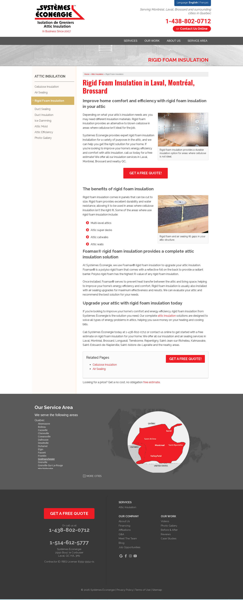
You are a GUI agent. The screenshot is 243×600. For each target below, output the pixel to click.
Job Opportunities (129, 548)
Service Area (196, 41)
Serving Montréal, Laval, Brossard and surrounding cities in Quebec (175, 11)
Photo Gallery (43, 138)
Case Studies (168, 539)
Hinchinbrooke (45, 469)
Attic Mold (41, 127)
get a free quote (69, 514)
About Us (169, 41)
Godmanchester (46, 459)
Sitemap (157, 590)
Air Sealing (99, 369)
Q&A (121, 535)
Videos (165, 522)
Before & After (169, 530)
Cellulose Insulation (105, 365)
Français (204, 2)
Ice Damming (43, 121)
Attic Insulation (50, 77)
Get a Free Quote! (145, 174)
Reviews (166, 535)
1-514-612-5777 (69, 543)
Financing (124, 526)
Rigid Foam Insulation (49, 101)
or (192, 28)
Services (120, 41)
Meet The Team (128, 539)
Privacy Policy (125, 590)
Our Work (144, 41)
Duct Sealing (42, 109)
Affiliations (125, 530)
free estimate (151, 383)
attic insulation (167, 316)
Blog (121, 543)
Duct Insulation (44, 115)
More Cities (94, 477)
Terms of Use (142, 590)
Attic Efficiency (44, 133)
